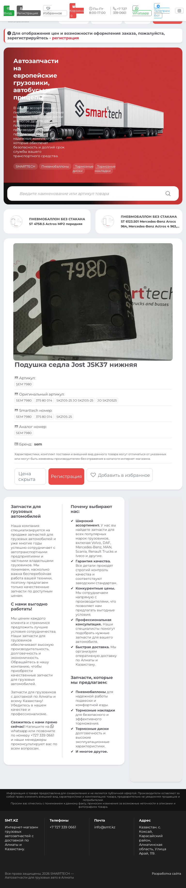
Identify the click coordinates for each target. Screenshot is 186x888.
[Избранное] (55, 10)
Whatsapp (140, 11)
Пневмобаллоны (55, 166)
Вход (8, 11)
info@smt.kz (104, 827)
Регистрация (27, 11)
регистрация (65, 38)
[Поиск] (168, 193)
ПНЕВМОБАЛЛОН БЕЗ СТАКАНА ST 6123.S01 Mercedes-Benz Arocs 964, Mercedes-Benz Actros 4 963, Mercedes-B (149, 222)
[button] (120, 474)
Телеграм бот (162, 10)
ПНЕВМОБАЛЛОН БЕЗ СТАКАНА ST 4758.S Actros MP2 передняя (57, 221)
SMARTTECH (25, 166)
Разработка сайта (166, 873)
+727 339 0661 (42, 735)
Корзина (77, 10)
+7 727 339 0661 (63, 827)
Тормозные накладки (105, 168)
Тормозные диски (83, 168)
